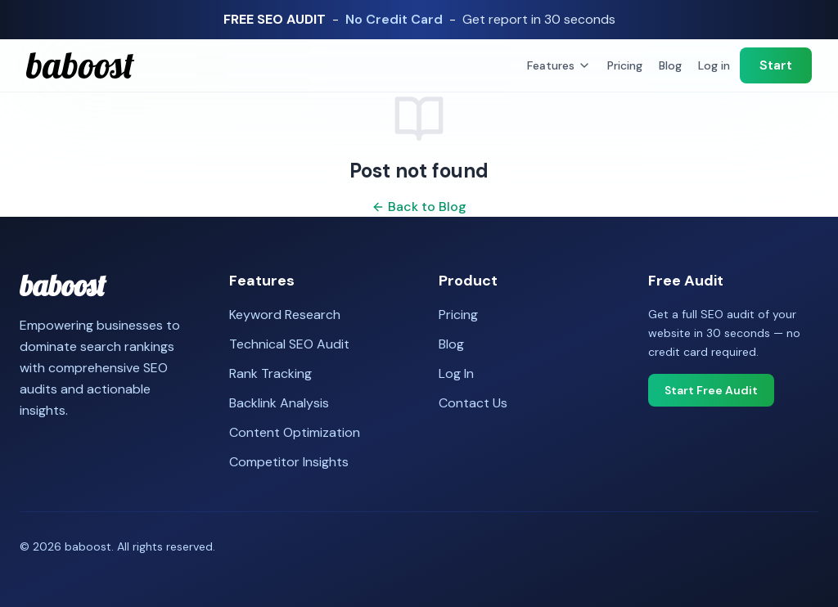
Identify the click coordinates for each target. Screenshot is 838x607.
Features (559, 65)
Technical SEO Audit (289, 344)
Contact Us (473, 402)
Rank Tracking (270, 373)
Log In (456, 373)
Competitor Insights (289, 461)
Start (775, 65)
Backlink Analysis (279, 402)
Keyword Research (284, 314)
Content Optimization (294, 432)
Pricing (624, 65)
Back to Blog (419, 206)
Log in (714, 65)
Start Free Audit (711, 390)
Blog (670, 65)
